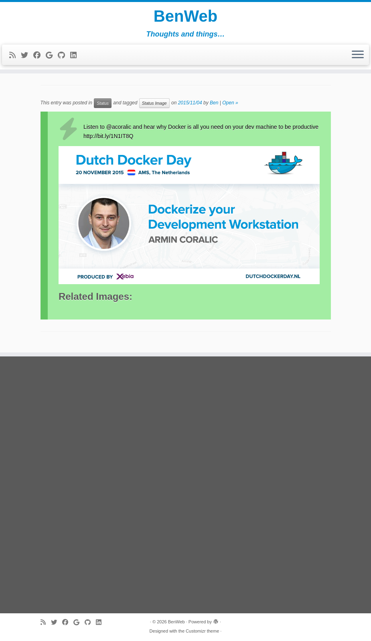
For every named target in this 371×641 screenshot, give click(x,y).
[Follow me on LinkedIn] (76, 55)
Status (103, 103)
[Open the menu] (358, 55)
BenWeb (185, 16)
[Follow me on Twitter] (27, 55)
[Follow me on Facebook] (39, 55)
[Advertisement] (185, 484)
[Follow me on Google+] (52, 55)
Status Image (154, 103)
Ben (214, 103)
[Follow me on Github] (64, 55)
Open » (230, 103)
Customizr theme (202, 631)
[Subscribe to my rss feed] (15, 55)
